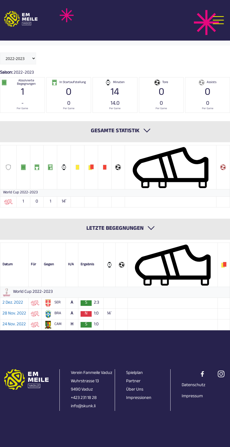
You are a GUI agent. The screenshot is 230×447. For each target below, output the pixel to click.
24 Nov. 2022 (14, 325)
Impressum (192, 396)
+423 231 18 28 (84, 398)
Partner (133, 381)
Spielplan (134, 373)
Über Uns (134, 390)
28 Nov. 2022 (14, 314)
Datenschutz (193, 385)
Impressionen (138, 398)
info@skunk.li (83, 406)
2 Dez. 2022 (12, 303)
